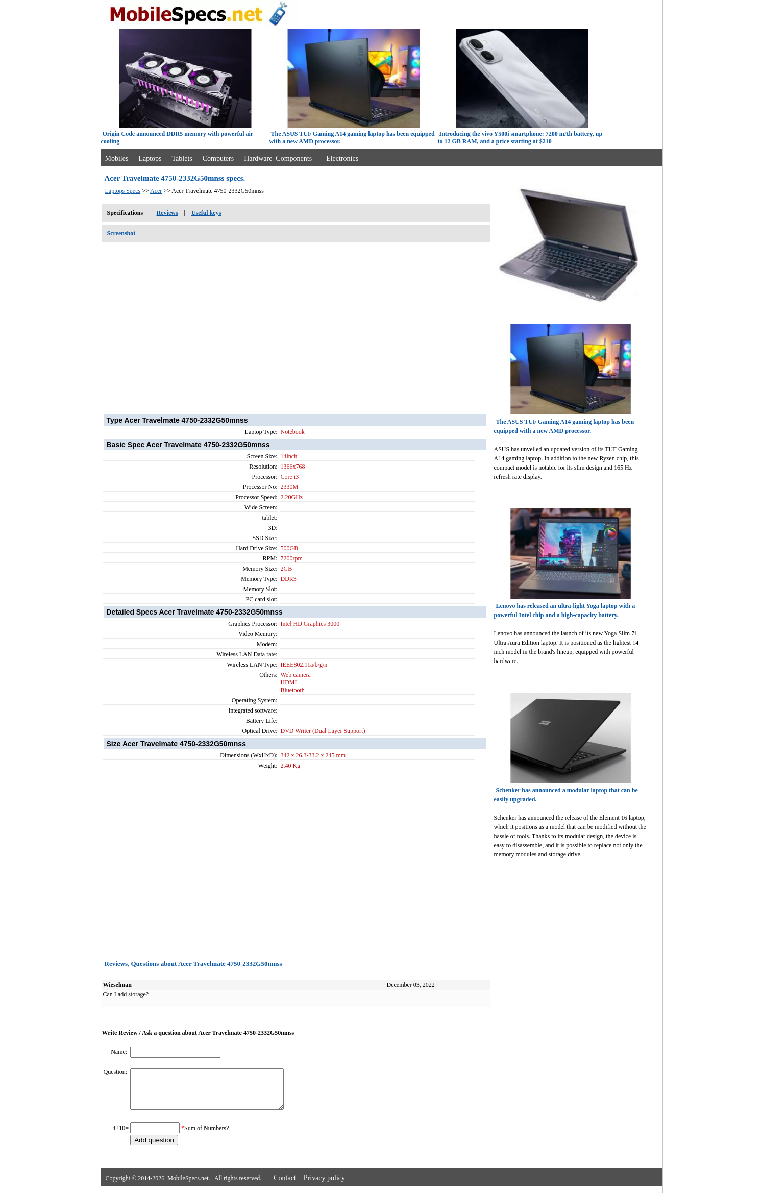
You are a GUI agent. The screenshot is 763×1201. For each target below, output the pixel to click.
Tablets (182, 158)
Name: (120, 1052)
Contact (285, 1185)
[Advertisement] (296, 323)
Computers (218, 158)
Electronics (342, 158)
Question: (116, 1071)
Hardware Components (278, 158)
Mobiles (117, 158)
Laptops (149, 158)
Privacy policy (324, 1185)
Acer (156, 190)
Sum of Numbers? (206, 1135)
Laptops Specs (123, 190)
